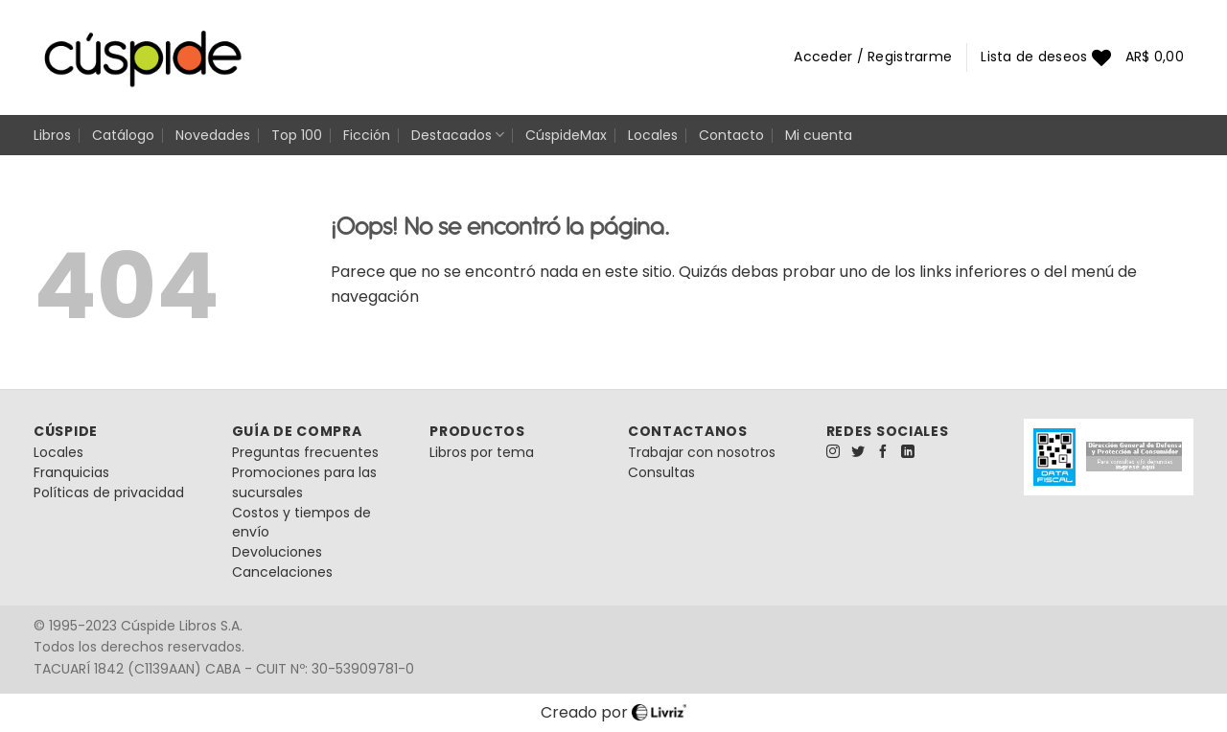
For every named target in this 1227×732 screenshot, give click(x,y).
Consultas (661, 472)
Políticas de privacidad (109, 492)
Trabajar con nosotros (702, 452)
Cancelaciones (282, 572)
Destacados (457, 135)
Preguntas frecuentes (305, 452)
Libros (52, 135)
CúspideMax (566, 135)
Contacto (731, 135)
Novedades (212, 135)
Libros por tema (481, 452)
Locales (653, 135)
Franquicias (71, 472)
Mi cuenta (818, 135)
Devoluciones (277, 551)
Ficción (366, 135)
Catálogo (123, 135)
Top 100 (296, 135)
